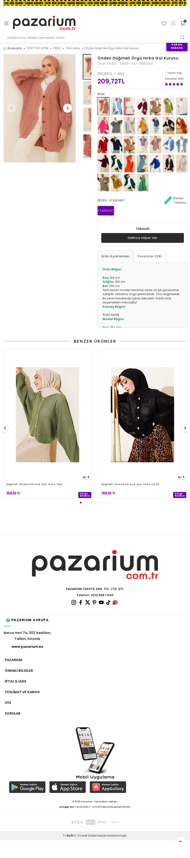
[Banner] (95, 3)
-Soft (68, 836)
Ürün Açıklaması (115, 256)
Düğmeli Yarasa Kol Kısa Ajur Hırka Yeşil (34, 484)
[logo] (44, 23)
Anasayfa (13, 48)
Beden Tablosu (175, 200)
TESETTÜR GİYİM (37, 48)
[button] (11, 108)
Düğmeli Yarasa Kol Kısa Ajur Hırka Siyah (130, 484)
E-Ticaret (80, 836)
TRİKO (57, 48)
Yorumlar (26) (149, 256)
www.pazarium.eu (27, 646)
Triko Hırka (72, 48)
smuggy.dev (66, 806)
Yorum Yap (174, 73)
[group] (40, 108)
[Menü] (6, 23)
